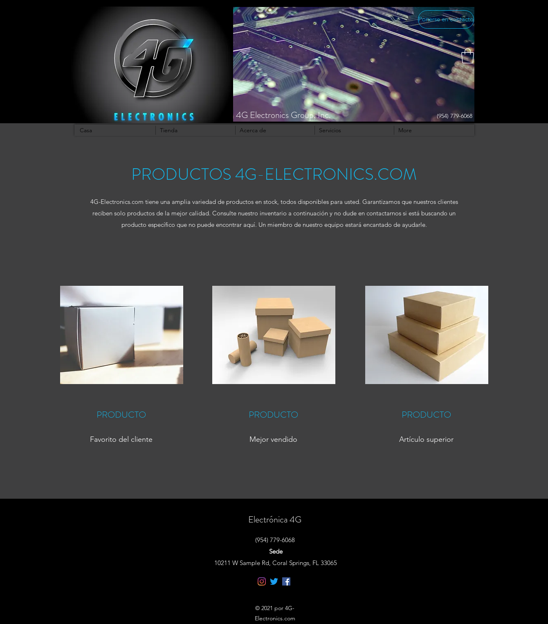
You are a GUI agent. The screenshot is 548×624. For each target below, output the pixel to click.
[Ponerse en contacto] (446, 19)
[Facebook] (286, 581)
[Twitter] (274, 581)
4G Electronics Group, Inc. (283, 115)
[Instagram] (262, 581)
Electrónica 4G (274, 519)
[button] (467, 55)
